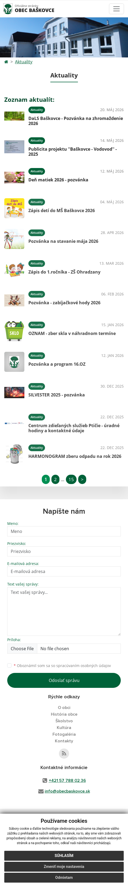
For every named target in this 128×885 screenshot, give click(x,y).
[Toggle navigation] (116, 8)
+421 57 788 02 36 (67, 780)
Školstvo (64, 721)
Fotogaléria (64, 734)
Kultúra (64, 728)
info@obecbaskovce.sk (67, 791)
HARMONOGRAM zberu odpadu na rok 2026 (74, 456)
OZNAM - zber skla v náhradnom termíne (72, 333)
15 (71, 479)
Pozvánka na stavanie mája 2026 (63, 241)
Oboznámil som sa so (62, 665)
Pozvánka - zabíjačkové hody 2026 (64, 303)
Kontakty (64, 741)
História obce (64, 714)
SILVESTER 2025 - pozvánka (56, 395)
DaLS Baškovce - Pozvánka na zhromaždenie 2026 (75, 120)
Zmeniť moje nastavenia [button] (64, 866)
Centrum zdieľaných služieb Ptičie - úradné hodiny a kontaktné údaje (73, 428)
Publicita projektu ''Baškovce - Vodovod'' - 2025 (72, 151)
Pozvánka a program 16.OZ (56, 364)
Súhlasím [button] (64, 855)
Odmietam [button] (64, 877)
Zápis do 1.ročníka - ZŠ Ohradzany (64, 272)
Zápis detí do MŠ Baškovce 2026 (61, 210)
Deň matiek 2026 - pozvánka (58, 180)
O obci (64, 707)
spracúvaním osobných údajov (83, 665)
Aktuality (23, 62)
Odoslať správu (64, 680)
